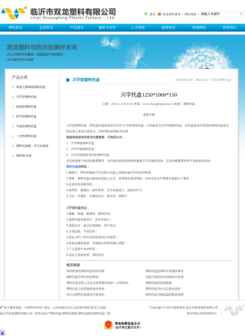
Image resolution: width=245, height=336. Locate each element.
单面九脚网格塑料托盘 (30, 87)
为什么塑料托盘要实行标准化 (85, 294)
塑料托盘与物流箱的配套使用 (164, 294)
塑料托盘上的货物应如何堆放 (85, 288)
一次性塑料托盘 (26, 136)
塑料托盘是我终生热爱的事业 (164, 271)
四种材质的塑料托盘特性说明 (85, 271)
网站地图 (190, 14)
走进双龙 (46, 27)
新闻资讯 (168, 27)
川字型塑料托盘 (26, 97)
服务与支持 (107, 27)
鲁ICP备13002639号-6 (201, 313)
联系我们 (229, 27)
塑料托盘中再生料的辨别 (82, 277)
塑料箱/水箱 (24, 155)
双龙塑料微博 (171, 14)
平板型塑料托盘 (26, 126)
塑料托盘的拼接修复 (158, 283)
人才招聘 (138, 27)
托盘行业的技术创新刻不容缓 (164, 277)
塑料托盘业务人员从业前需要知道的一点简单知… (98, 283)
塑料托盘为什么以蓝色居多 (163, 288)
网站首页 (15, 27)
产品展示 (77, 27)
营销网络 (199, 27)
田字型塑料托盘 (26, 116)
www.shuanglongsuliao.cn (158, 104)
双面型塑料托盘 (26, 106)
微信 (153, 14)
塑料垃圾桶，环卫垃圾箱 (32, 146)
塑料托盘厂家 (101, 313)
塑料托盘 (60, 12)
